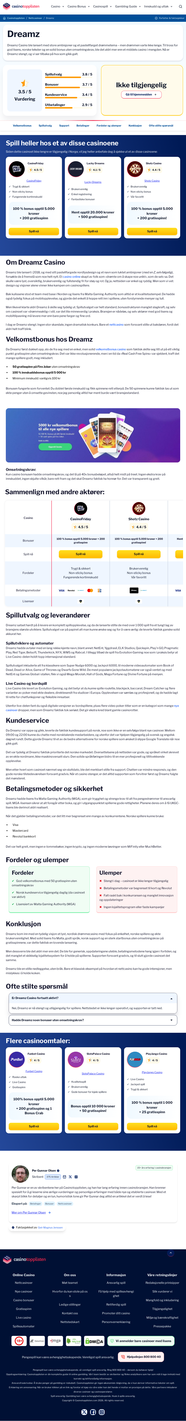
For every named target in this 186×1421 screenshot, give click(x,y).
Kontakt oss (70, 1313)
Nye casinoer (23, 1291)
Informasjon (116, 1275)
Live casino (23, 1317)
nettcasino (116, 324)
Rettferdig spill (116, 1304)
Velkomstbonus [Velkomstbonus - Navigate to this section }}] (22, 125)
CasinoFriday (34, 180)
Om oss (70, 1275)
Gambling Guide (126, 6)
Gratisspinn (23, 1309)
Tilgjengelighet (162, 1309)
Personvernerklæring (116, 1322)
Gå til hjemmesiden (141, 94)
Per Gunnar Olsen (44, 1170)
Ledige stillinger (70, 1304)
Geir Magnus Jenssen (50, 1227)
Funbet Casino (34, 1071)
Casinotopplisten (16, 18)
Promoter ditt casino (116, 1313)
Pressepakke (162, 1326)
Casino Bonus (77, 6)
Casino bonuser (23, 1300)
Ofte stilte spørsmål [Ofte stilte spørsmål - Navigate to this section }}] (161, 125)
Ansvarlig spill (116, 1283)
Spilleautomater (24, 1326)
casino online (71, 276)
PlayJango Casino (152, 1072)
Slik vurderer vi (162, 1291)
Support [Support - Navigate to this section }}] (64, 125)
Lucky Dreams (92, 182)
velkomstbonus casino (111, 349)
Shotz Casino (152, 180)
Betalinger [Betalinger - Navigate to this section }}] (82, 125)
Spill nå (34, 231)
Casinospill (100, 6)
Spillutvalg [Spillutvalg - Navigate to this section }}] (45, 125)
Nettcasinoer (35, 18)
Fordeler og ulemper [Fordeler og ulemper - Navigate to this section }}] (109, 125)
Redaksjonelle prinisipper (162, 1283)
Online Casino (24, 1275)
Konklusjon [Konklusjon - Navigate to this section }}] (135, 125)
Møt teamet (70, 1283)
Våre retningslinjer (162, 1275)
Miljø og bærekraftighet (162, 1317)
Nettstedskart (69, 1322)
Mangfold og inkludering (162, 1300)
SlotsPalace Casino (93, 1073)
